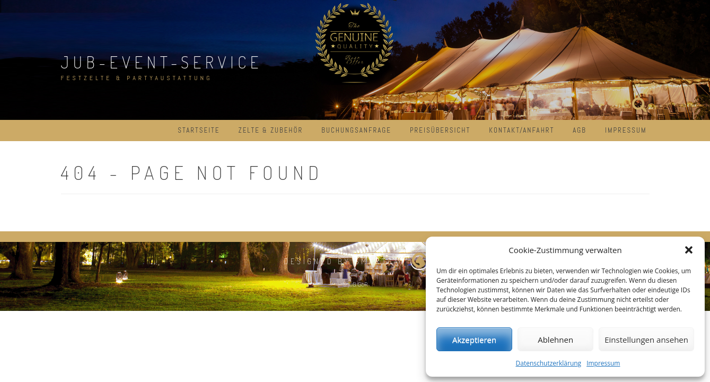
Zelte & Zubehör (270, 130)
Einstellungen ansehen (646, 339)
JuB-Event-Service (162, 61)
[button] (688, 250)
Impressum (603, 363)
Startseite (199, 130)
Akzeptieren (474, 339)
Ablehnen (555, 339)
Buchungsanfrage (356, 130)
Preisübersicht (440, 130)
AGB (579, 130)
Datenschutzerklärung (549, 363)
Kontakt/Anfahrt (521, 130)
